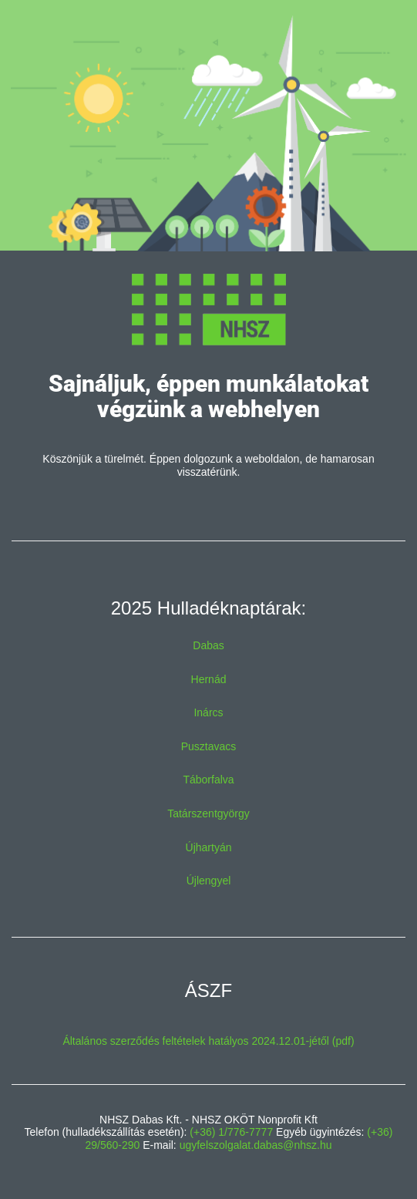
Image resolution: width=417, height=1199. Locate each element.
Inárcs (208, 712)
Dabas (208, 645)
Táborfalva (208, 779)
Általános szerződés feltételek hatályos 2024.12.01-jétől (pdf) (208, 1041)
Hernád (209, 679)
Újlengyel (209, 880)
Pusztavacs (209, 746)
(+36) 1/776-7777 (231, 1132)
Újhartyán (209, 847)
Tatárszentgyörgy (208, 813)
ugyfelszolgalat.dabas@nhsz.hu (256, 1145)
